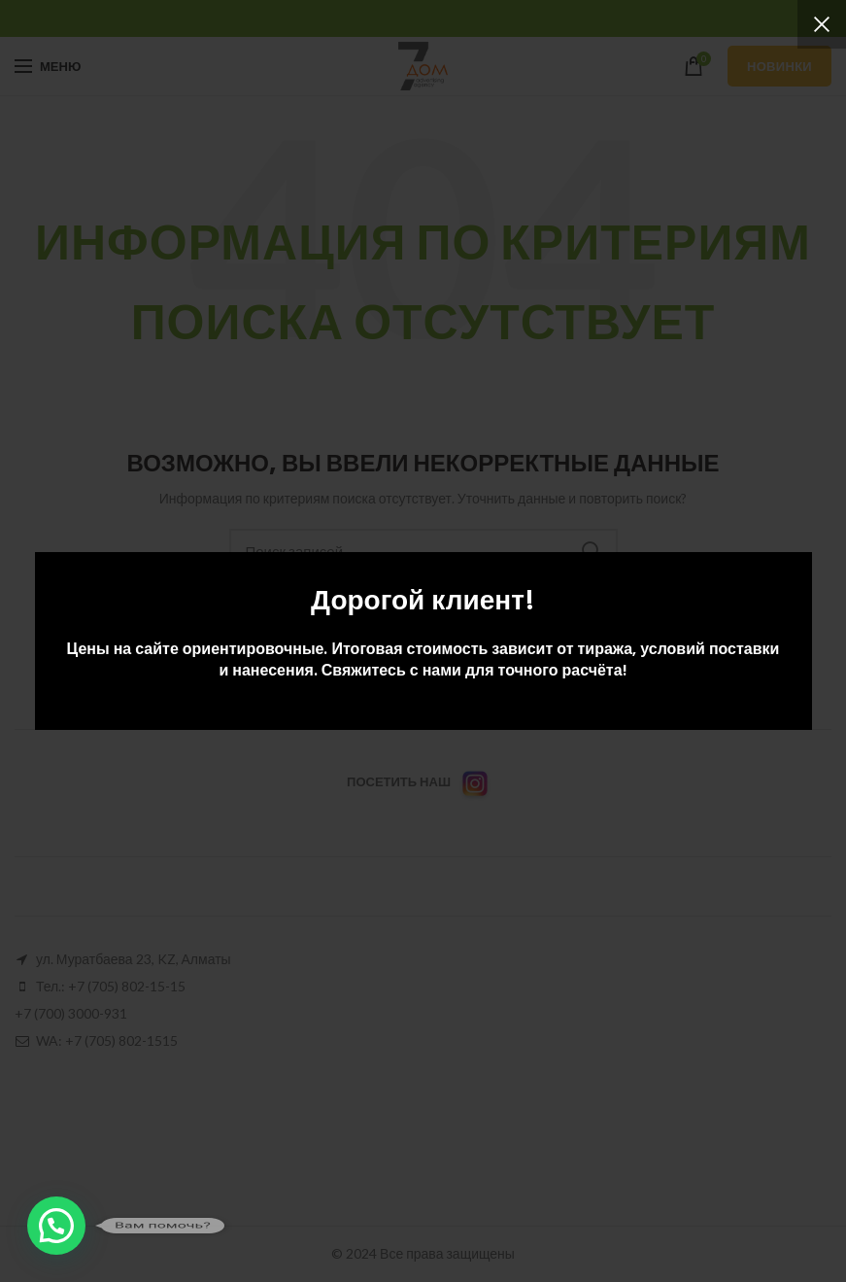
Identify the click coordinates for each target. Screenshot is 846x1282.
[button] (56, 1225)
